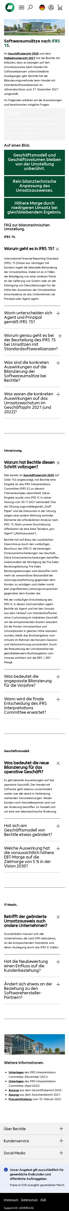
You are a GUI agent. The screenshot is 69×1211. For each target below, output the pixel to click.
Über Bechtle (34, 1129)
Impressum (11, 1199)
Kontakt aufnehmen (23, 133)
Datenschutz (29, 1199)
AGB (43, 1199)
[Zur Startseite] (9, 7)
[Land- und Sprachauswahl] (42, 7)
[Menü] (21, 7)
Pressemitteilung (20, 1099)
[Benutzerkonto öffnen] (51, 7)
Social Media (34, 1153)
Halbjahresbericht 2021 (19, 58)
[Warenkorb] (60, 7)
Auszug (14, 1090)
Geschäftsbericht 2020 (23, 53)
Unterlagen (16, 1072)
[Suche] (30, 7)
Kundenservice (34, 1141)
